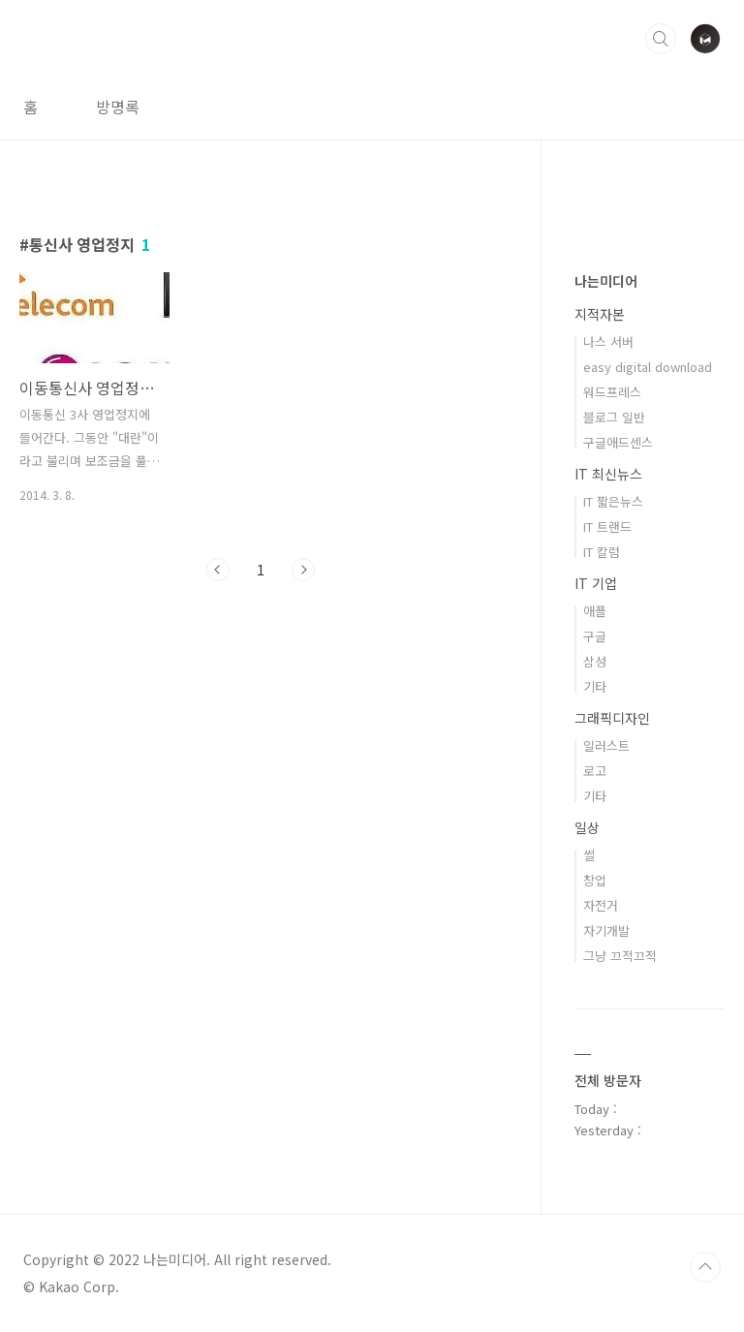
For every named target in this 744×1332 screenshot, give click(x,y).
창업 (594, 880)
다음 (303, 569)
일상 (587, 827)
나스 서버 (608, 341)
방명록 (118, 106)
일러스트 (606, 745)
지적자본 (599, 314)
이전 (218, 569)
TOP (705, 1267)
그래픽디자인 (612, 718)
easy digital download (647, 366)
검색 (660, 38)
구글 (594, 636)
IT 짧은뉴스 (613, 501)
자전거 (600, 905)
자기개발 (606, 930)
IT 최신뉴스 (608, 473)
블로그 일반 (614, 417)
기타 (594, 686)
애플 (594, 611)
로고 (594, 770)
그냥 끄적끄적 (620, 955)
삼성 (594, 661)
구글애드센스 (618, 442)
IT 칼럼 (601, 551)
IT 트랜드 (607, 526)
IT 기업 (595, 583)
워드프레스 (612, 392)
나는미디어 (605, 281)
